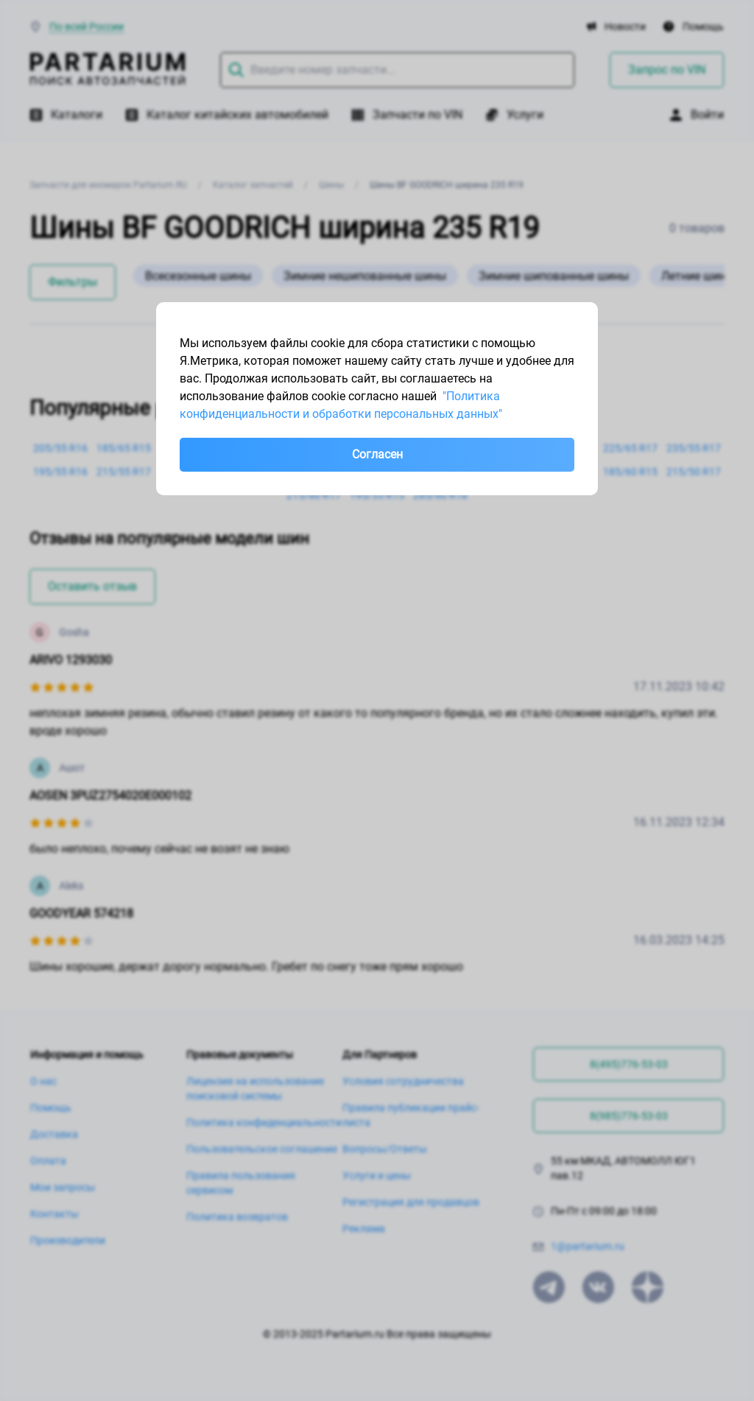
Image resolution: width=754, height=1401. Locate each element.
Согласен (377, 454)
